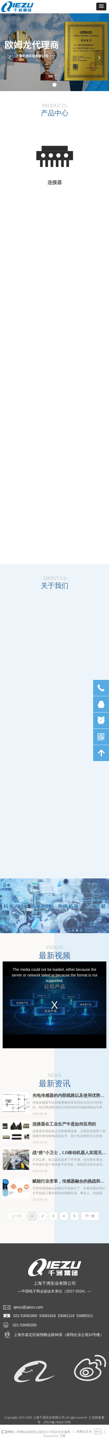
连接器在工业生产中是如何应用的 (64, 1124)
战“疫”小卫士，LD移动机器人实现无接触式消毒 (69, 1153)
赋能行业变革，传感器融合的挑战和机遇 (68, 1182)
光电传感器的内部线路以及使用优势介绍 (68, 1096)
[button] (101, 6)
